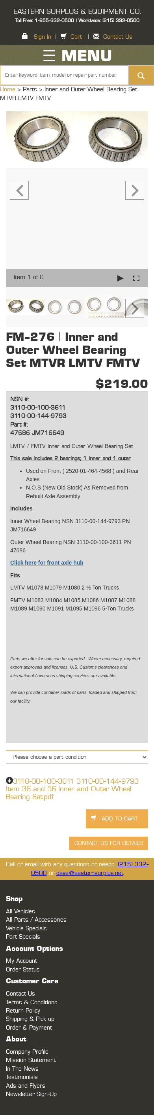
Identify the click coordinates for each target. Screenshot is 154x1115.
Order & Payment (29, 1028)
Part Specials (23, 937)
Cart (76, 37)
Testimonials (22, 1077)
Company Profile (27, 1052)
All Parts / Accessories (36, 920)
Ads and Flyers (25, 1086)
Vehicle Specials (26, 929)
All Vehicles (20, 912)
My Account (21, 961)
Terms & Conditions (32, 1002)
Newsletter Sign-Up (31, 1094)
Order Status (23, 970)
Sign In (42, 37)
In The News (22, 1069)
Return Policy (23, 1011)
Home (8, 90)
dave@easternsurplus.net (89, 873)
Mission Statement (31, 1060)
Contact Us (117, 37)
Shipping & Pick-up (30, 1019)
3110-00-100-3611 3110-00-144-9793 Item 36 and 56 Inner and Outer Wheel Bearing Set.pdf (72, 789)
